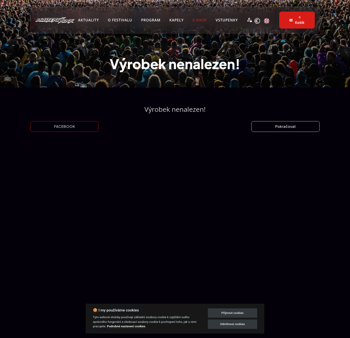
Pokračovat (285, 126)
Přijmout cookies (232, 313)
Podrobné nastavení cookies (126, 326)
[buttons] (297, 20)
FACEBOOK (64, 126)
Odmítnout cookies (232, 324)
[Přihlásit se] (249, 20)
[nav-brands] (55, 20)
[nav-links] (88, 20)
